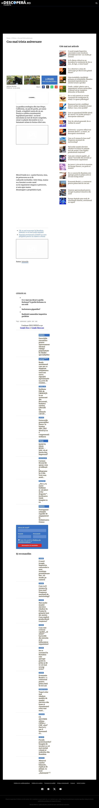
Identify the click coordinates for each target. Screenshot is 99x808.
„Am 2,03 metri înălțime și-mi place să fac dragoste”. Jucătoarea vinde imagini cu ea (43, 491)
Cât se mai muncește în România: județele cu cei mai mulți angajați (31, 231)
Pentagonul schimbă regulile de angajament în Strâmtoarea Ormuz (44, 514)
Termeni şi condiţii (49, 781)
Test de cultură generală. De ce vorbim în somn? (79, 122)
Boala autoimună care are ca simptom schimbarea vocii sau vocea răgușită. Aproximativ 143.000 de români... (44, 372)
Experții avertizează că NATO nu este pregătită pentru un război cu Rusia (32, 235)
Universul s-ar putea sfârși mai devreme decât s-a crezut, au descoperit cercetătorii (79, 131)
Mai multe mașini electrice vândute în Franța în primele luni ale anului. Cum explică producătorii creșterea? (44, 610)
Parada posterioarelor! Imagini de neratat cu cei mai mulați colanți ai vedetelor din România (45, 745)
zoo (35, 321)
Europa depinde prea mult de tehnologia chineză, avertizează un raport (79, 200)
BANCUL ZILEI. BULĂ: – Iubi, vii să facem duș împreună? (43, 447)
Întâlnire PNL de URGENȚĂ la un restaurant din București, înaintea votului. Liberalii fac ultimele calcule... (43, 401)
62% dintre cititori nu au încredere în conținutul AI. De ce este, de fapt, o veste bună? (79, 62)
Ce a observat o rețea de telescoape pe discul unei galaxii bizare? (79, 70)
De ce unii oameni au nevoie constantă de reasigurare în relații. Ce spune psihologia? (78, 97)
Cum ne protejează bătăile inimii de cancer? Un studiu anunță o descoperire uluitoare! (80, 114)
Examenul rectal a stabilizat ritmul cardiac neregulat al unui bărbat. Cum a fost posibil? (79, 106)
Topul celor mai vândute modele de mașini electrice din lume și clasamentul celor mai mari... (44, 699)
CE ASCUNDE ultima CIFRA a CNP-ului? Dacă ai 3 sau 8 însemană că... (43, 723)
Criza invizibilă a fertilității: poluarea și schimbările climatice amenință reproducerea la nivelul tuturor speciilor (80, 80)
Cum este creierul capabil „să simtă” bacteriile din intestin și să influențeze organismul (43, 634)
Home (8, 38)
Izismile (25, 261)
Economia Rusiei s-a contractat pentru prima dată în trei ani (43, 678)
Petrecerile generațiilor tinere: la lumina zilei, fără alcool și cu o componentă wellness (44, 427)
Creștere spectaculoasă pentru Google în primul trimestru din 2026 (79, 192)
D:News (14, 38)
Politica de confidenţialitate (22, 781)
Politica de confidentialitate (29, 539)
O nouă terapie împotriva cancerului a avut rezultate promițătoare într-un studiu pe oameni (44, 568)
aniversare (23, 321)
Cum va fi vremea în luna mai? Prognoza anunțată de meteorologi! (44, 589)
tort (32, 321)
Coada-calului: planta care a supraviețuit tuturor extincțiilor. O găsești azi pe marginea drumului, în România (80, 89)
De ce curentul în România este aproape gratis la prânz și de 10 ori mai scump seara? (43, 657)
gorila (28, 321)
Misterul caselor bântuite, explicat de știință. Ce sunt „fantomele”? (44, 765)
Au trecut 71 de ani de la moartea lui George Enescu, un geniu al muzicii (79, 166)
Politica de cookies (37, 781)
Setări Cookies (80, 781)
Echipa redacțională (62, 781)
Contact (72, 781)
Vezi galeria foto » (49, 80)
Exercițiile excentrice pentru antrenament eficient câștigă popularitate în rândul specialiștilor (44, 346)
